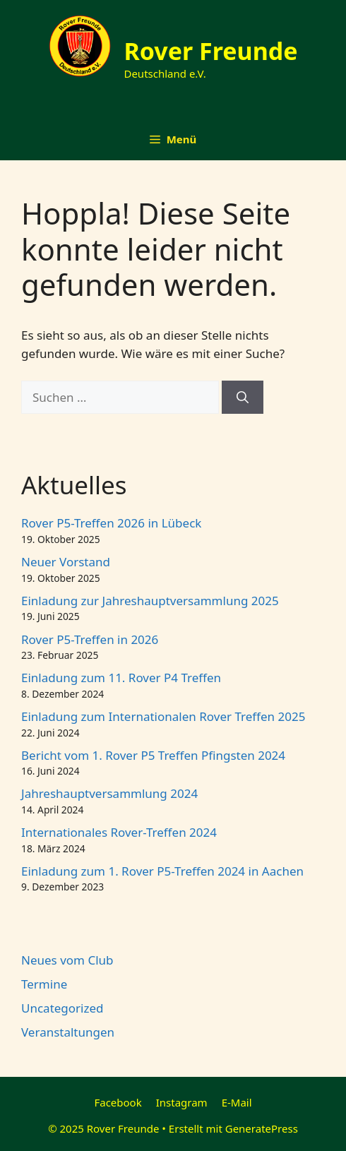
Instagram (182, 1102)
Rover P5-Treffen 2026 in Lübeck (111, 523)
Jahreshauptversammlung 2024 (109, 793)
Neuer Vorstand (65, 562)
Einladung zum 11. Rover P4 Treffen (121, 677)
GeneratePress (261, 1128)
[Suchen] (242, 398)
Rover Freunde (210, 51)
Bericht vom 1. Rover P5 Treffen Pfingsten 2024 (153, 755)
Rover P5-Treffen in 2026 (89, 639)
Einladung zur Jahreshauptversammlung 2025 (150, 600)
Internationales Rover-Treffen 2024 (119, 832)
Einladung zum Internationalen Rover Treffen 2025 (163, 716)
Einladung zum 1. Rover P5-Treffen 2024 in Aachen (162, 871)
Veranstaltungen (67, 1032)
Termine (44, 984)
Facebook (117, 1102)
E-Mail (237, 1102)
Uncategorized (62, 1008)
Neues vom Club (67, 960)
